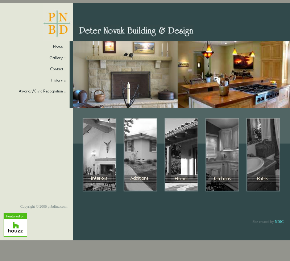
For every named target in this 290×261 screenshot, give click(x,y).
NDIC (279, 222)
